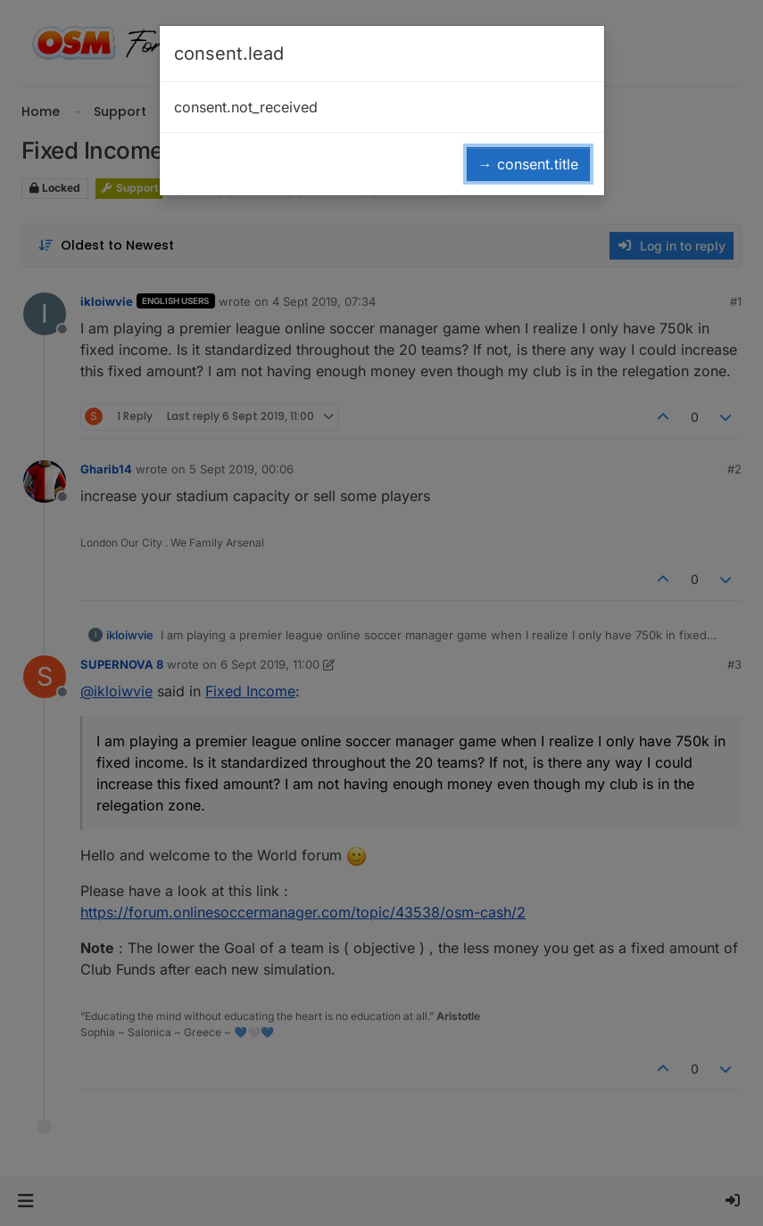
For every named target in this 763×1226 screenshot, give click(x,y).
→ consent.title (528, 164)
